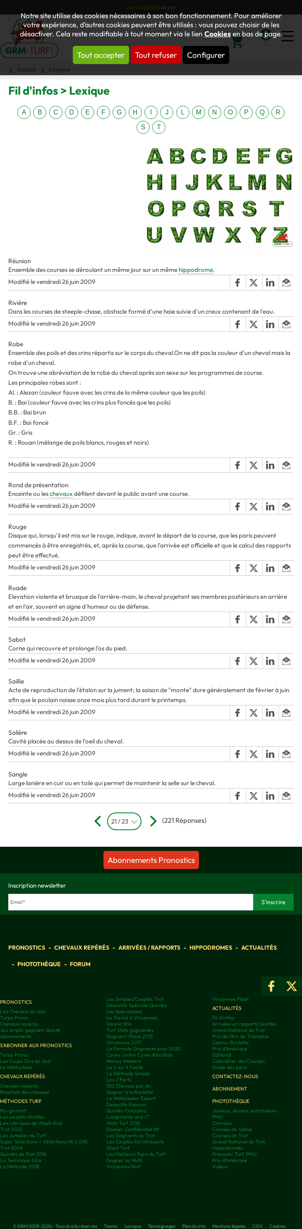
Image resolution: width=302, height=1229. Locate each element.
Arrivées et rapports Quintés (244, 1024)
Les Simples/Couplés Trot (134, 999)
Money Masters (123, 1061)
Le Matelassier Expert (131, 1098)
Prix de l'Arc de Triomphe (240, 1036)
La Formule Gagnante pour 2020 (143, 1049)
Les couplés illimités (22, 1117)
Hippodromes (210, 947)
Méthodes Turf (21, 1101)
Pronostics (26, 947)
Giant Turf (117, 1148)
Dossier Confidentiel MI (132, 1129)
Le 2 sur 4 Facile (124, 1067)
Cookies (217, 33)
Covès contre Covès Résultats (139, 1055)
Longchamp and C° (128, 1117)
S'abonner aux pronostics (36, 1045)
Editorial (221, 1055)
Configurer (206, 55)
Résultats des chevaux (24, 1092)
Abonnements (15, 1036)
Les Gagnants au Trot (130, 1135)
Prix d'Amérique (229, 1049)
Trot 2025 (11, 1129)
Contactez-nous (235, 1076)
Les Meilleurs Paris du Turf (135, 1154)
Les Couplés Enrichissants (135, 1141)
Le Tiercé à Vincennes (131, 1018)
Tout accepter (101, 55)
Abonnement (229, 1089)
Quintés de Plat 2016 (23, 1154)
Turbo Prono (14, 1018)
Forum (80, 964)
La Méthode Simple (128, 1073)
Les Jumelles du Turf (23, 1135)
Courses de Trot (230, 1135)
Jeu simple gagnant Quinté (30, 1030)
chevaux (61, 494)
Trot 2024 (11, 1148)
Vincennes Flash (230, 999)
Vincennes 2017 (123, 1042)
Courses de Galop (232, 1129)
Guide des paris (229, 1067)
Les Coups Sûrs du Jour (25, 1061)
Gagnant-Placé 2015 (129, 1036)
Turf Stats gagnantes (129, 1030)
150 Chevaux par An (128, 1086)
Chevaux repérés (81, 947)
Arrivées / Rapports (149, 947)
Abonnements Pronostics (151, 860)
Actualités (259, 947)
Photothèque (39, 964)
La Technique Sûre (21, 1160)
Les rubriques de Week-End (31, 1123)
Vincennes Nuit (123, 1166)
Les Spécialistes (124, 1011)
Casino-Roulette (230, 1042)
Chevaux (222, 1123)
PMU (217, 1117)
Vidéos (220, 1166)
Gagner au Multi (124, 1160)
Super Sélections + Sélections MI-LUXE (44, 1141)
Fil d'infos (223, 1018)
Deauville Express (126, 1104)
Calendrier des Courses (238, 1061)
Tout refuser (156, 55)
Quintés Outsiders (126, 1111)
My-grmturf (13, 1111)
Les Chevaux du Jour (23, 1011)
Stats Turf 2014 (123, 1123)
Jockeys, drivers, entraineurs (244, 1111)
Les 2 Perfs (119, 1080)
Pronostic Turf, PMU (234, 1154)
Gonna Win (119, 1024)
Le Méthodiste (16, 1067)
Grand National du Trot (238, 1030)
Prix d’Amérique (229, 1160)
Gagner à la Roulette (129, 1092)
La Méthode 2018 (19, 1166)
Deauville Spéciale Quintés (136, 1005)
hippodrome (196, 270)
